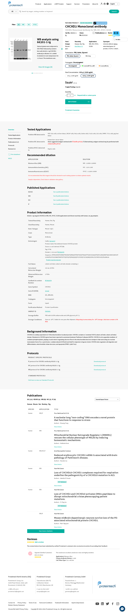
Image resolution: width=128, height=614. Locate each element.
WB (23, 24)
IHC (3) (49, 399)
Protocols (11, 145)
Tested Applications (14, 135)
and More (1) (79, 46)
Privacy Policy (22, 603)
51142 (47, 291)
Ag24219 (52, 241)
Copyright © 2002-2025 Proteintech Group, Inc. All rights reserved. (51, 609)
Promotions (86, 4)
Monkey (44, 404)
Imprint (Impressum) (78, 603)
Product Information (14, 138)
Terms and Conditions (45, 603)
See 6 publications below (61, 204)
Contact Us (11, 603)
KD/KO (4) (37, 399)
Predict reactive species (53, 260)
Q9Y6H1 (47, 311)
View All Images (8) (45, 67)
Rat (40, 404)
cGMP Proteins (59, 4)
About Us (95, 4)
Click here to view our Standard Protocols (41, 380)
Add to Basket (72, 101)
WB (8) (43, 399)
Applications (48, 4)
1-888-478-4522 (13, 589)
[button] (122, 609)
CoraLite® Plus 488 (88, 66)
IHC (29, 24)
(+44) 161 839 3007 (43, 589)
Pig (49, 404)
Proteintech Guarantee (72, 110)
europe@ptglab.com (43, 591)
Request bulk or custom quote (86, 95)
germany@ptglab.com (72, 591)
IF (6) (54, 399)
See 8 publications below (61, 196)
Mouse (35, 404)
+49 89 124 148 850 (71, 589)
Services (77, 4)
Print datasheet (14, 154)
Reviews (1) (12, 149)
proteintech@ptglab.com (16, 591)
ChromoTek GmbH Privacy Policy (18, 609)
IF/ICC (35, 24)
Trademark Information (62, 603)
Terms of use (32, 603)
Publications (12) (13, 142)
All (19, 24)
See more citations (45, 531)
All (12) (30, 399)
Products (38, 4)
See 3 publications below (61, 200)
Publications (99, 33)
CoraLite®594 (104, 66)
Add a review (39, 542)
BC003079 (61, 252)
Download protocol (100, 361)
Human (29, 404)
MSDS (10, 158)
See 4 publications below (61, 192)
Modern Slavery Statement (16, 605)
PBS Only (88, 56)
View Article (58, 427)
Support (68, 4)
